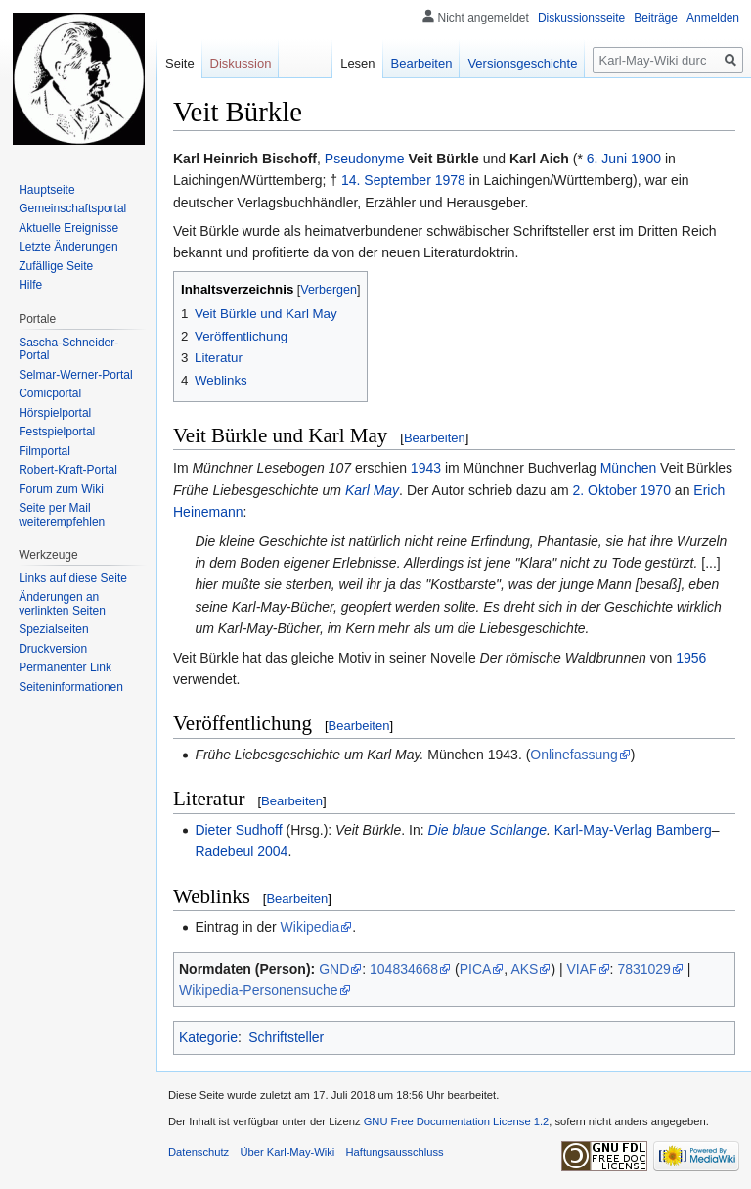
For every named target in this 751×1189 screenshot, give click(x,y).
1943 (426, 468)
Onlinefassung (574, 754)
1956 (691, 657)
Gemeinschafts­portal (72, 208)
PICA (476, 969)
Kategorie (208, 1037)
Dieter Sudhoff (238, 830)
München (628, 468)
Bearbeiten (434, 438)
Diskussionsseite (581, 17)
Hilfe (30, 285)
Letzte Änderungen (68, 246)
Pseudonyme (365, 158)
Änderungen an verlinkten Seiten (62, 603)
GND (334, 969)
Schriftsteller (286, 1037)
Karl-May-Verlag (603, 830)
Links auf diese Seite (73, 578)
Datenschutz (198, 1152)
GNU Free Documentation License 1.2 (457, 1121)
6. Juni (607, 158)
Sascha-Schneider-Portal (68, 349)
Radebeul (224, 851)
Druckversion (53, 649)
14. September (386, 180)
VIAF (581, 969)
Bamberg (684, 830)
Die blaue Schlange (487, 830)
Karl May (372, 490)
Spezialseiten (53, 629)
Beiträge (656, 17)
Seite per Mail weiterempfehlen (62, 514)
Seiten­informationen (71, 687)
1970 (656, 490)
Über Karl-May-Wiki (287, 1152)
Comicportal (50, 393)
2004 (272, 851)
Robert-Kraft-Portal (68, 470)
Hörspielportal (55, 413)
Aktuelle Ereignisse (68, 228)
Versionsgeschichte (522, 63)
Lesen (357, 63)
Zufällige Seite (56, 266)
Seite (180, 63)
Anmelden (712, 17)
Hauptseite (46, 190)
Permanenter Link (65, 667)
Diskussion (241, 63)
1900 (646, 158)
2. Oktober (605, 490)
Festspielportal (57, 431)
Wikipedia (310, 927)
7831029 (644, 969)
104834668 (404, 969)
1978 (450, 180)
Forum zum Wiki (61, 489)
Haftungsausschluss (395, 1152)
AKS (524, 969)
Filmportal (44, 451)
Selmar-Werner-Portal (75, 375)
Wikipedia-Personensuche (258, 990)
